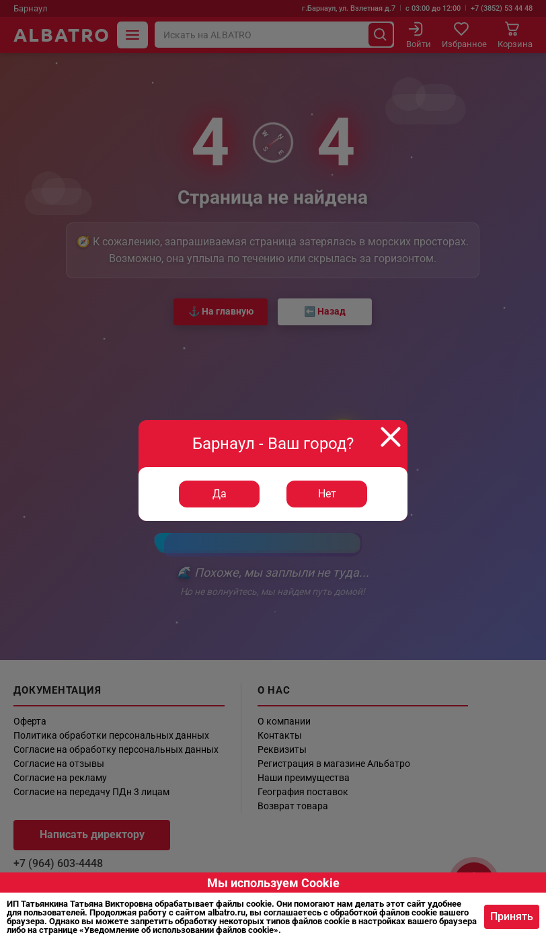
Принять (511, 916)
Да (219, 493)
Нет (327, 493)
